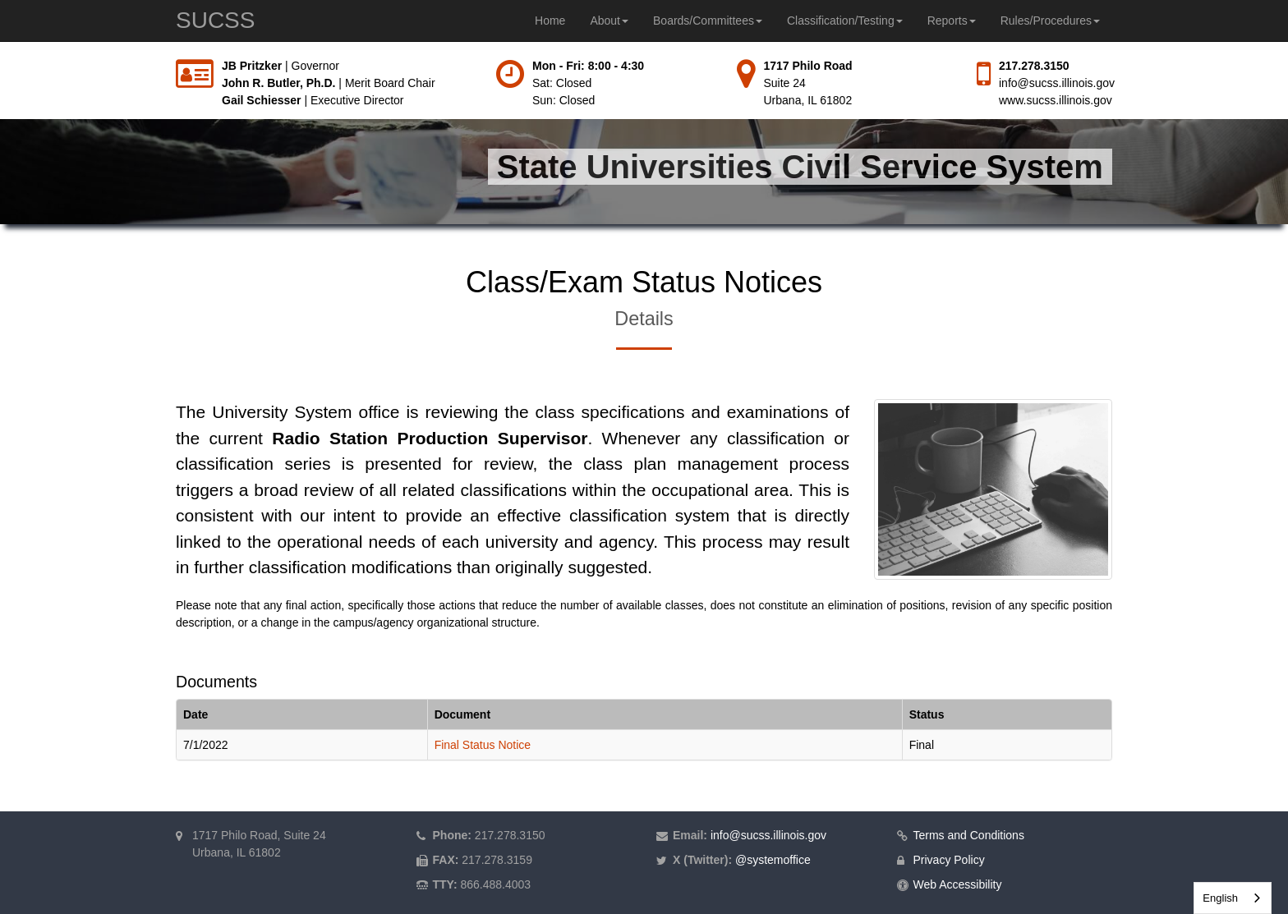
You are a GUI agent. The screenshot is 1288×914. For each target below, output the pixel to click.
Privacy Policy (949, 859)
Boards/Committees (707, 20)
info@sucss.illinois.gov (1057, 83)
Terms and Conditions (968, 835)
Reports (951, 20)
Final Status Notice (483, 744)
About (609, 20)
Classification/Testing (845, 20)
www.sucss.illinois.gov (1055, 100)
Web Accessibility (957, 884)
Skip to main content (0, 57)
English (1220, 898)
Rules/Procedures (1050, 20)
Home (550, 20)
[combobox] (1233, 898)
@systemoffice (773, 859)
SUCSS (215, 20)
